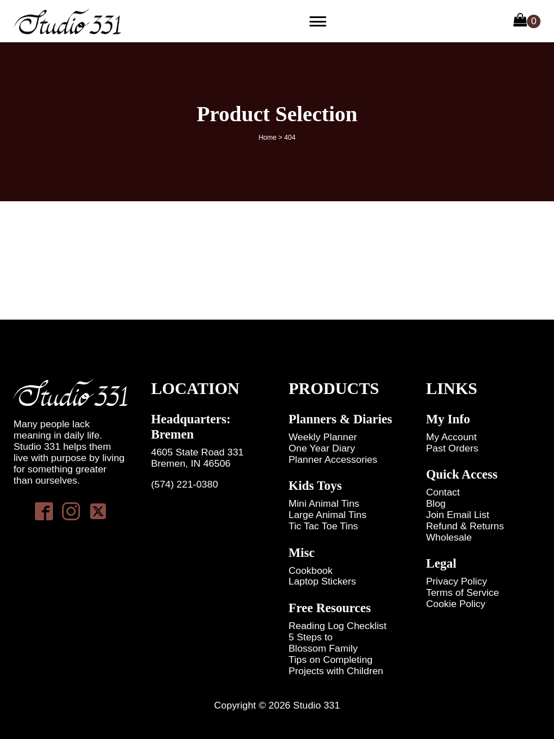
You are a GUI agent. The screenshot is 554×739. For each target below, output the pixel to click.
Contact (443, 492)
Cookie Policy (455, 604)
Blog (436, 503)
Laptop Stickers (322, 581)
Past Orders (452, 448)
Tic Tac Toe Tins (323, 526)
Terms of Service (462, 592)
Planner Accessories (333, 459)
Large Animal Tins (327, 515)
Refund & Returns (465, 526)
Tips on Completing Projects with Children (336, 665)
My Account (451, 437)
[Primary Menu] (318, 21)
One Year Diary (322, 448)
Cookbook (311, 570)
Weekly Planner (323, 437)
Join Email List (457, 515)
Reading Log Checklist (338, 626)
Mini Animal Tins (324, 503)
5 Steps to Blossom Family (323, 643)
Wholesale (449, 537)
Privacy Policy (456, 581)
